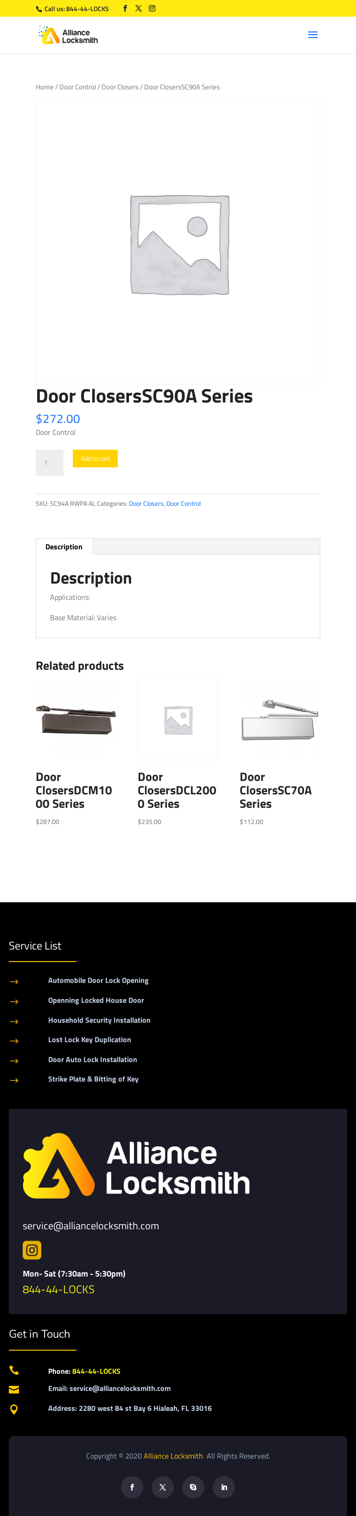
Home (45, 87)
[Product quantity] (50, 463)
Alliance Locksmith (174, 1455)
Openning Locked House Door (96, 1000)
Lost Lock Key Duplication (89, 1039)
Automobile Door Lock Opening (98, 980)
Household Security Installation (99, 1019)
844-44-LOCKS (88, 8)
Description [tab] (64, 546)
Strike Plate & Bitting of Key (93, 1078)
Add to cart (95, 458)
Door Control (77, 87)
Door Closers (120, 87)
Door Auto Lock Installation (92, 1059)
